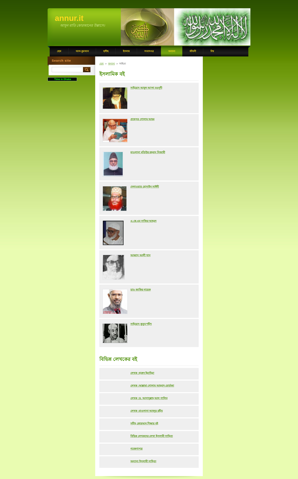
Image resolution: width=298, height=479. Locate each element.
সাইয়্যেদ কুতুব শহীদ (141, 324)
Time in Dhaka (62, 79)
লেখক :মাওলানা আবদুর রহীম (146, 410)
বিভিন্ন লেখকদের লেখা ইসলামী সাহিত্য (151, 436)
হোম (101, 63)
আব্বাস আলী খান (140, 255)
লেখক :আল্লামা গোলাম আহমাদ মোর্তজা (152, 385)
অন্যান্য (111, 63)
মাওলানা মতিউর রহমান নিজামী (147, 152)
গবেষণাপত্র (136, 448)
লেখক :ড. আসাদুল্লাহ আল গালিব (148, 398)
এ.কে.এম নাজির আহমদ (143, 221)
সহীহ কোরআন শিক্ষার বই (144, 423)
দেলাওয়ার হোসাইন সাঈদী (144, 186)
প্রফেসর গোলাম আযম (142, 119)
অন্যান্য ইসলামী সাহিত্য (143, 461)
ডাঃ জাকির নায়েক (140, 289)
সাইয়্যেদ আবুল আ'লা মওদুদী (146, 87)
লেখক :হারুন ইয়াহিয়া (142, 373)
